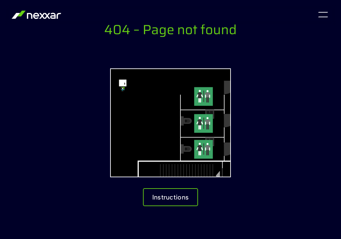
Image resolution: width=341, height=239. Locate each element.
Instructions (170, 197)
